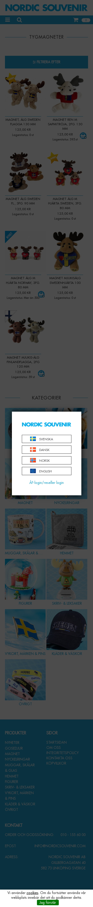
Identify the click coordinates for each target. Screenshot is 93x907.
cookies (32, 893)
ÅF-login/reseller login (46, 482)
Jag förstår (47, 902)
